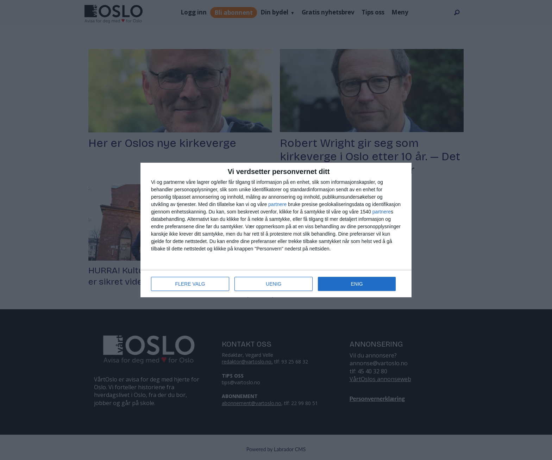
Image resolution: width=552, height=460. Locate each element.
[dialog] (276, 230)
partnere (277, 204)
